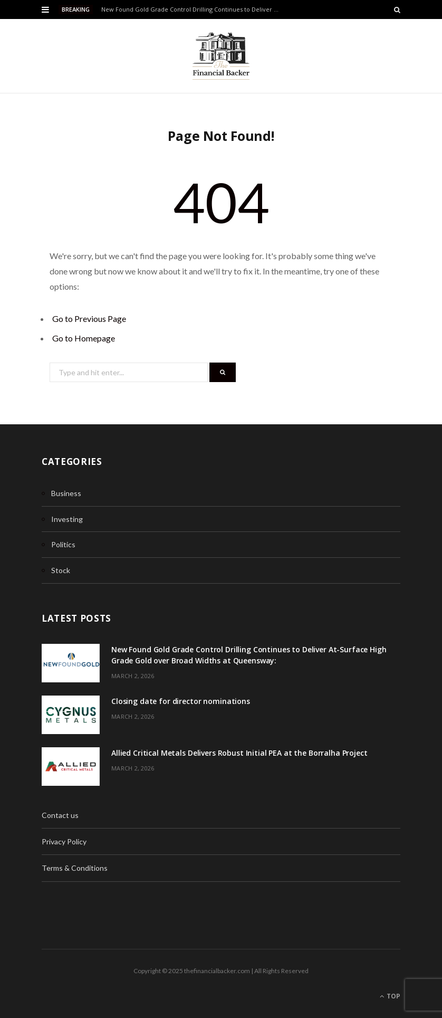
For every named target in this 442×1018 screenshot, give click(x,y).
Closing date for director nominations (180, 701)
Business (66, 493)
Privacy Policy (64, 841)
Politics (63, 544)
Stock (60, 570)
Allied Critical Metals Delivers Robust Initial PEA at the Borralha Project (239, 753)
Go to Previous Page (89, 318)
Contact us (60, 815)
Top (390, 996)
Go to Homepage (83, 338)
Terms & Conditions (75, 867)
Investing (67, 519)
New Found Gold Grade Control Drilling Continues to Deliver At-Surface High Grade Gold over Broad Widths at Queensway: (192, 9)
